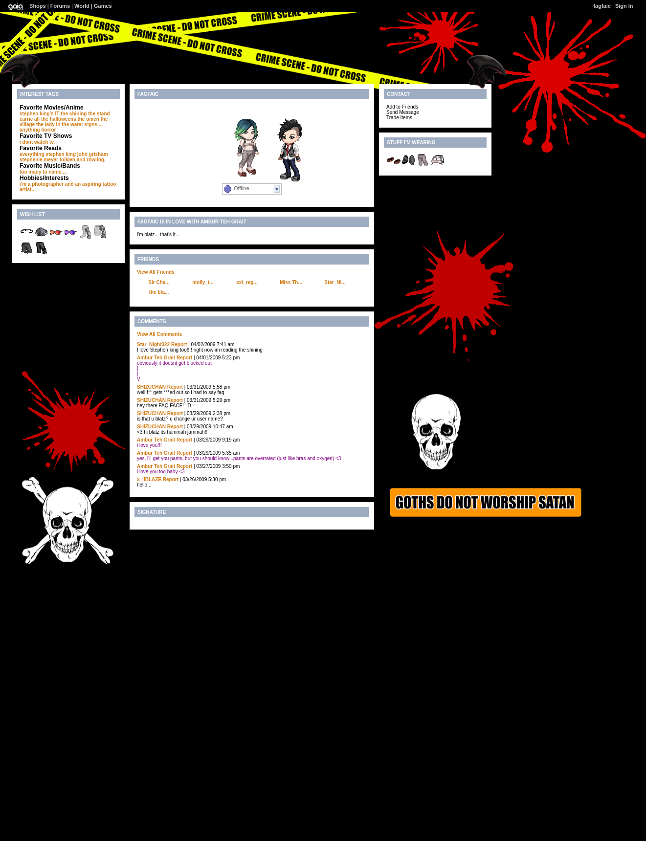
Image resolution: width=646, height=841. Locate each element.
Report (179, 344)
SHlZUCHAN (151, 387)
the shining (74, 113)
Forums (60, 6)
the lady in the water (59, 124)
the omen (88, 119)
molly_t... (202, 282)
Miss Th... (291, 282)
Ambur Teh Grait (156, 357)
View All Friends (156, 272)
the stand (99, 113)
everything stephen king (48, 154)
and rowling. (91, 159)
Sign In (624, 6)
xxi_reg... (246, 282)
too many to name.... (43, 172)
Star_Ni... (334, 282)
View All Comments (159, 334)
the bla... (159, 292)
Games (103, 6)
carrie (26, 119)
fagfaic (601, 6)
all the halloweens (55, 119)
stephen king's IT (39, 113)
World (81, 6)
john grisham (92, 154)
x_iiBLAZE (149, 479)
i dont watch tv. (37, 142)
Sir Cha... (158, 282)
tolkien (67, 159)
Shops (37, 6)
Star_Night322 (153, 344)
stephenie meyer (39, 159)
